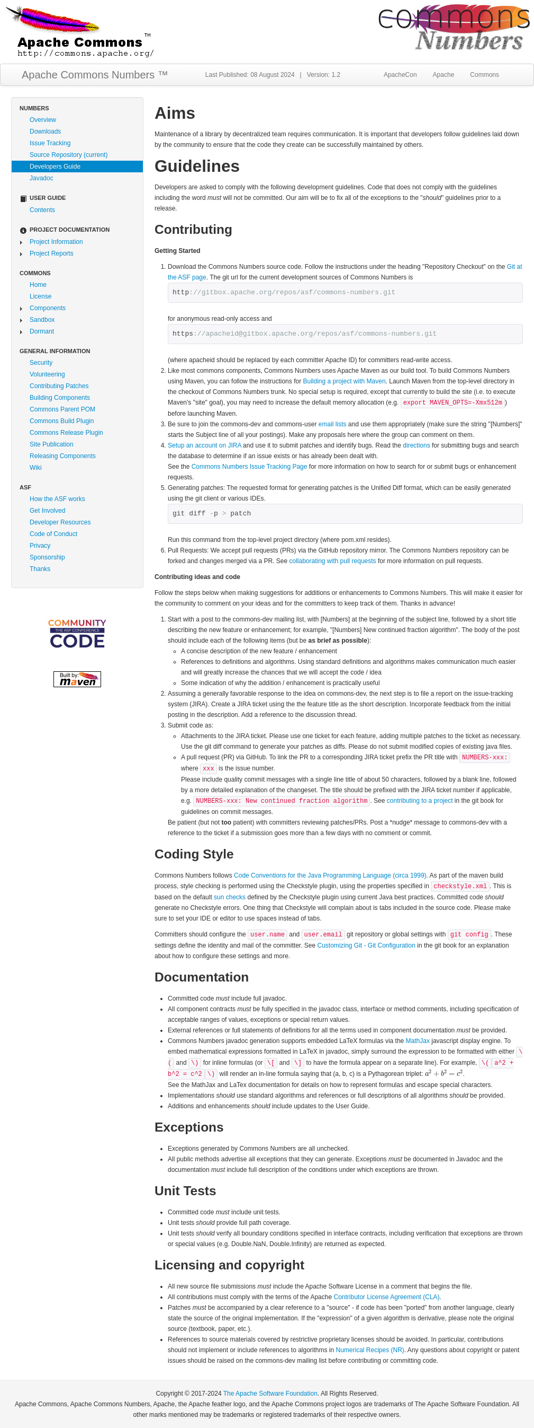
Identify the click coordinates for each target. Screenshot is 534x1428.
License (40, 296)
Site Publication (52, 444)
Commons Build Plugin (62, 421)
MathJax (418, 1041)
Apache (444, 74)
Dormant (42, 331)
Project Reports (52, 253)
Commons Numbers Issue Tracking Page (249, 466)
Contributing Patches (59, 386)
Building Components (60, 397)
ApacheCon (400, 74)
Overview (43, 120)
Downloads (45, 131)
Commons (484, 74)
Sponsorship (47, 557)
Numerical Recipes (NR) (370, 1350)
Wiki (36, 467)
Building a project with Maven (344, 381)
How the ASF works (57, 499)
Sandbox (42, 319)
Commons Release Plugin (66, 432)
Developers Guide (55, 166)
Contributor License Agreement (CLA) (386, 1297)
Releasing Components (63, 456)
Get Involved (47, 510)
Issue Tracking (50, 143)
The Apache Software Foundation (270, 1393)
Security (41, 362)
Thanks (40, 569)
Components (48, 308)
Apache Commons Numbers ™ (95, 75)
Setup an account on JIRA (205, 445)
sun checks (230, 897)
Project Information (56, 242)
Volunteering (47, 374)
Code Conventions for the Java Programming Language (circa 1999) (330, 875)
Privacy (40, 545)
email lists (333, 424)
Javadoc (41, 178)
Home (38, 284)
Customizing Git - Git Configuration (366, 945)
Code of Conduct (53, 534)
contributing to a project (420, 800)
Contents (42, 210)
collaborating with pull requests (332, 561)
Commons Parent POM (62, 409)
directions (416, 445)
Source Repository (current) (68, 155)
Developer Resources (60, 522)
